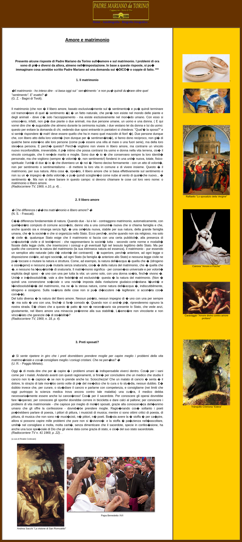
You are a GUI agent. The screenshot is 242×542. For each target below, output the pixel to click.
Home (96, 22)
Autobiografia (110, 22)
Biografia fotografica (134, 22)
